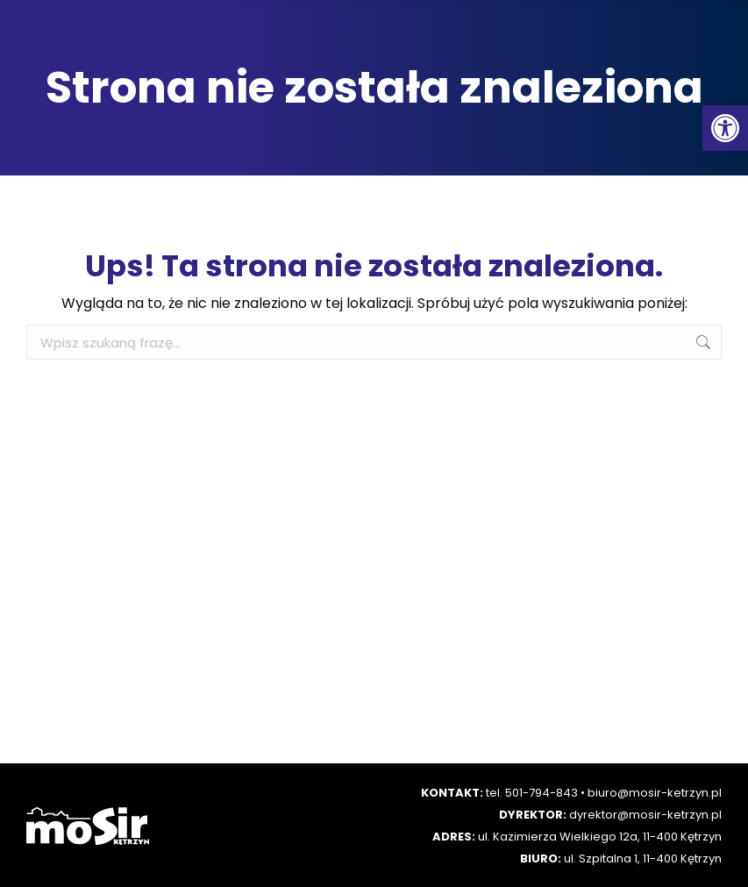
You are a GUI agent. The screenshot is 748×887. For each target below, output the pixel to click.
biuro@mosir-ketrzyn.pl (655, 792)
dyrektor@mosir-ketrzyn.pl (645, 814)
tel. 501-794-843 (532, 792)
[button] (725, 128)
